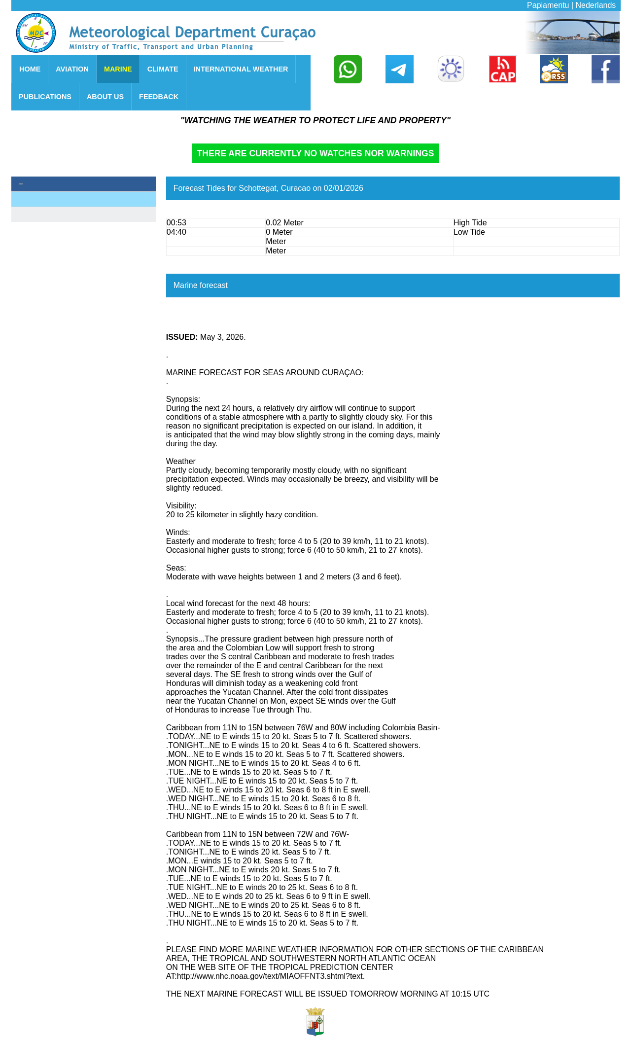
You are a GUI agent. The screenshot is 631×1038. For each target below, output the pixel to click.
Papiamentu (548, 5)
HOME (29, 69)
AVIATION (72, 69)
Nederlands (596, 5)
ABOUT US (105, 97)
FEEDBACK (158, 97)
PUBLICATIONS (45, 97)
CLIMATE (162, 69)
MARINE (118, 69)
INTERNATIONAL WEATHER (241, 69)
